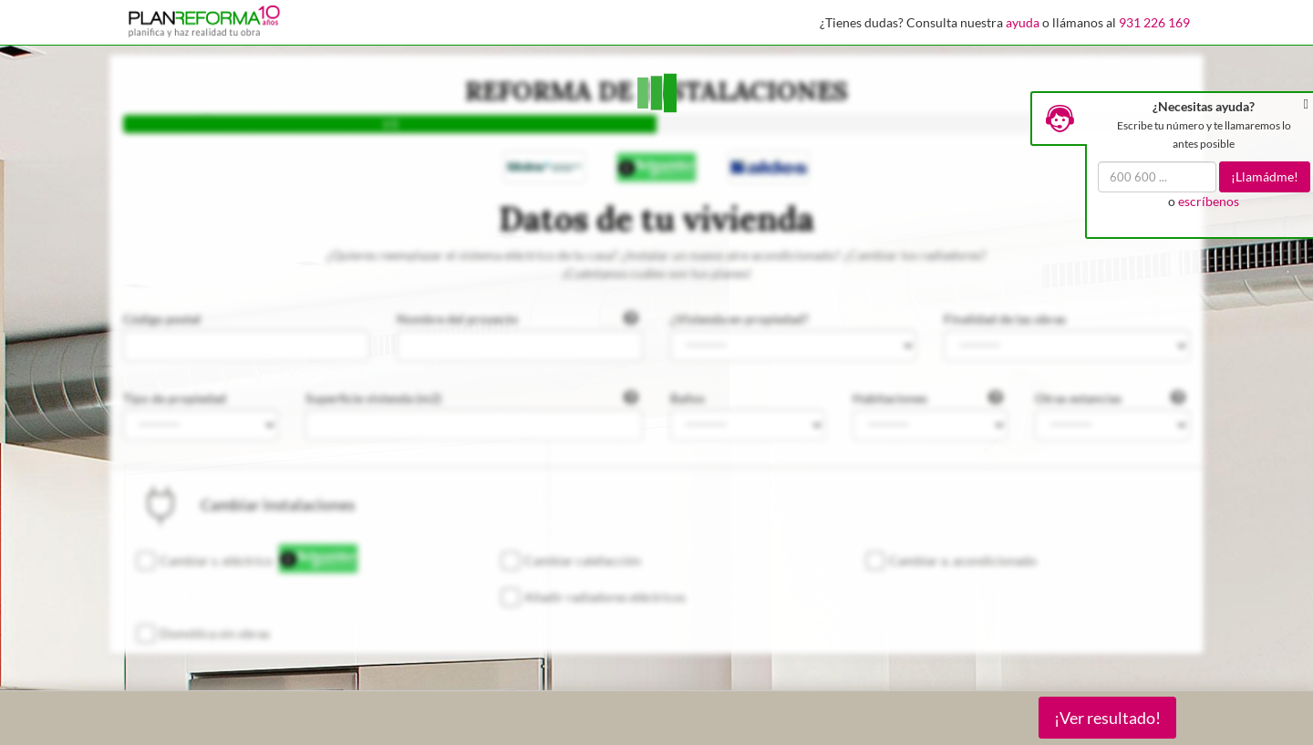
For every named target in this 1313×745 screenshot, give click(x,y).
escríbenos (1208, 201)
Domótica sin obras (215, 633)
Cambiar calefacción (582, 560)
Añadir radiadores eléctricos (605, 597)
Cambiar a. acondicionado (963, 560)
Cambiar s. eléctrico (216, 560)
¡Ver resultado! (1107, 718)
